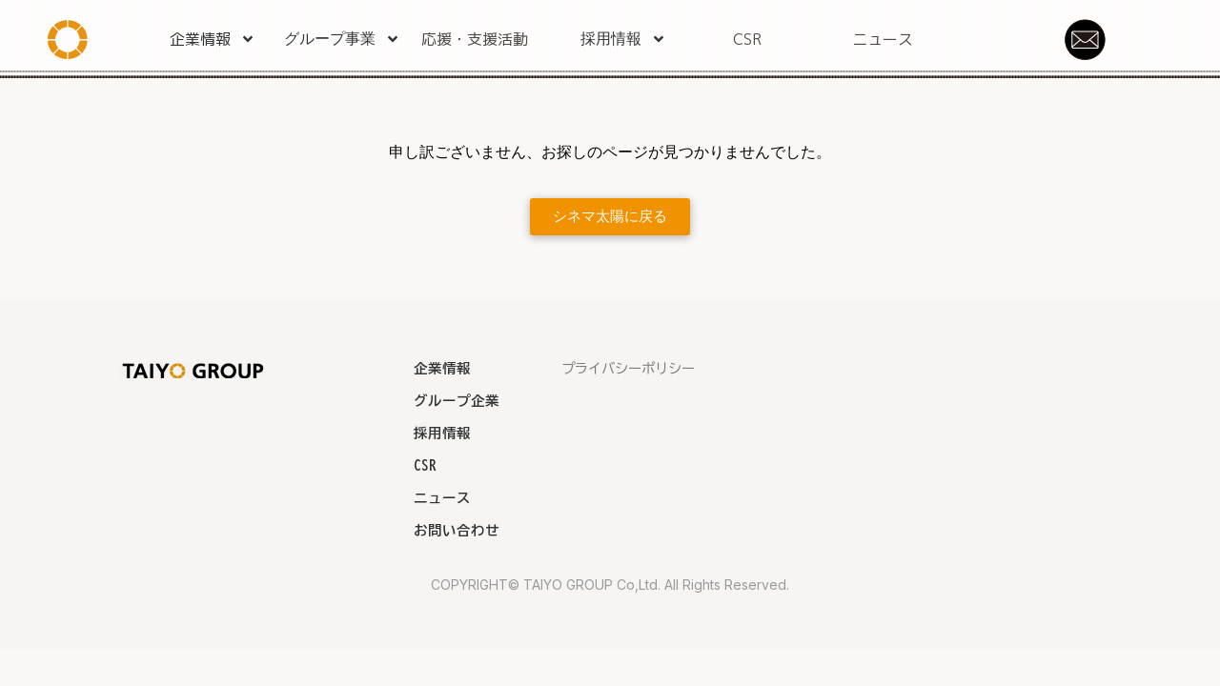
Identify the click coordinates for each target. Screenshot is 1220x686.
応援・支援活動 (474, 39)
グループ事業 (342, 39)
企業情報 (212, 39)
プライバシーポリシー (628, 368)
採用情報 (623, 39)
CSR (747, 39)
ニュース (882, 39)
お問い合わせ (456, 530)
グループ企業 (456, 400)
